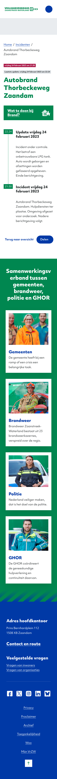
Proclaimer (28, 716)
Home (8, 44)
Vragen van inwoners (20, 665)
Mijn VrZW (28, 751)
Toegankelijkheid (28, 734)
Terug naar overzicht (19, 239)
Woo (28, 743)
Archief (29, 725)
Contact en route (23, 644)
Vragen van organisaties (23, 670)
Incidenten (23, 44)
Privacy (29, 708)
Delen (44, 239)
